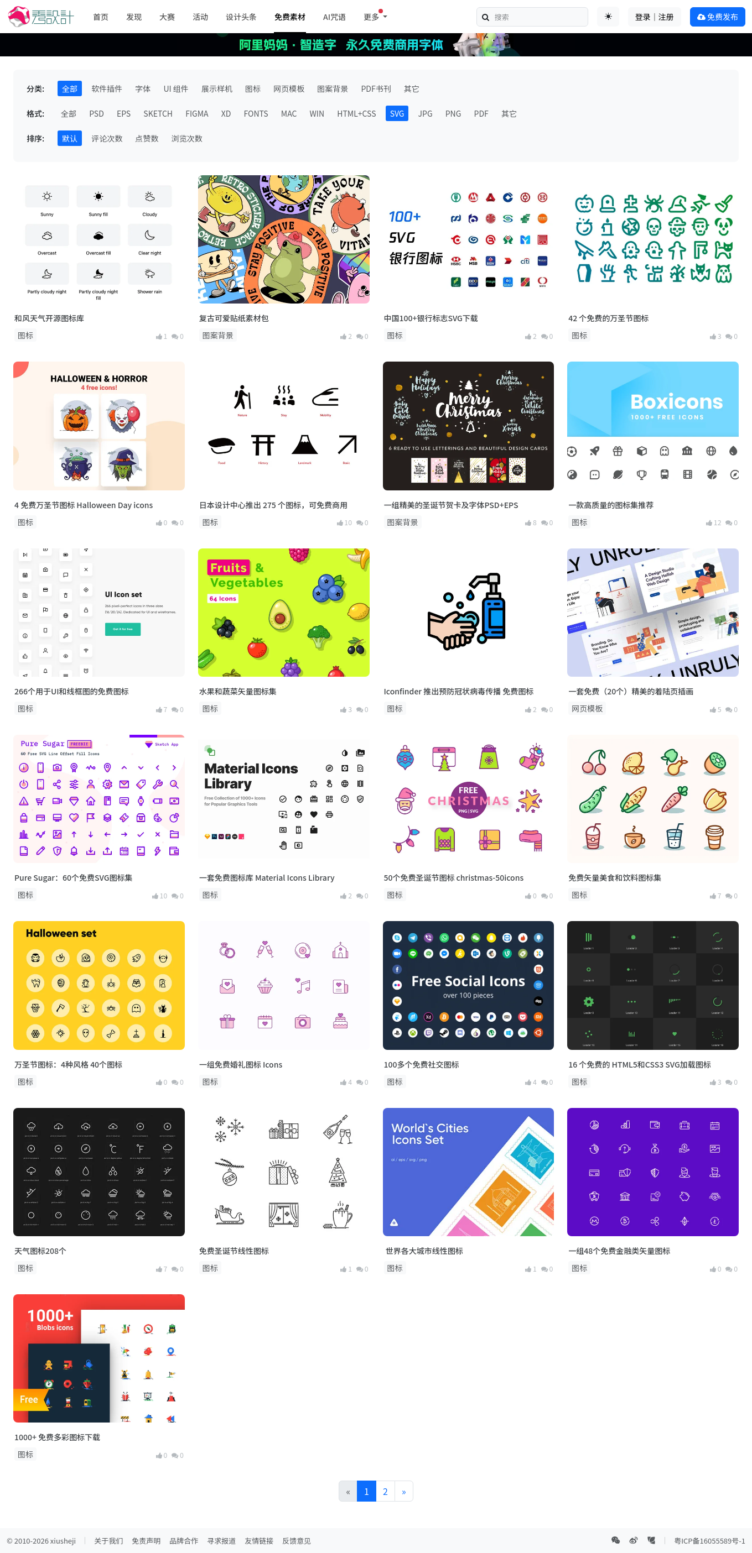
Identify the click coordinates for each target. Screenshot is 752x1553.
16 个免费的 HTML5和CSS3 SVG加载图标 (639, 1064)
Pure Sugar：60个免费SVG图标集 (73, 877)
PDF (481, 113)
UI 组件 (175, 88)
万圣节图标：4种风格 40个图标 (68, 1064)
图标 (253, 88)
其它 (411, 88)
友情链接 (259, 1540)
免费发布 (717, 16)
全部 (69, 88)
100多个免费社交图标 (421, 1064)
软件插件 (106, 88)
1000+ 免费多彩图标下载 (57, 1436)
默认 (69, 138)
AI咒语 (334, 16)
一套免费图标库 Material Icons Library (267, 877)
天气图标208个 (40, 1250)
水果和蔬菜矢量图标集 (238, 691)
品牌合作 (183, 1540)
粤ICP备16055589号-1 (709, 1540)
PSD (96, 113)
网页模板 (288, 88)
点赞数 (146, 138)
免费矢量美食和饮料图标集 (614, 877)
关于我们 (108, 1540)
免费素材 (289, 16)
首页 (100, 16)
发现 (134, 16)
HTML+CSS (356, 113)
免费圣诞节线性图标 (234, 1250)
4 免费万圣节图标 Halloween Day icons (83, 504)
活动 (200, 16)
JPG (425, 113)
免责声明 (146, 1540)
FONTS (256, 113)
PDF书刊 (376, 88)
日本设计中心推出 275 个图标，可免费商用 (273, 504)
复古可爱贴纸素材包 (234, 317)
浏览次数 (186, 138)
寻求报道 (221, 1540)
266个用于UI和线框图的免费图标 (71, 691)
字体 (143, 88)
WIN (317, 113)
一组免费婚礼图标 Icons (240, 1064)
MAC (289, 113)
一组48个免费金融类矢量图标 (619, 1250)
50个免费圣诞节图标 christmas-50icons (454, 877)
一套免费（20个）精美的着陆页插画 (630, 691)
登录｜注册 (654, 16)
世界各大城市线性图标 (423, 1250)
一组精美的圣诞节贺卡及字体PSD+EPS (451, 504)
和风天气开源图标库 (49, 317)
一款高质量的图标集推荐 (611, 504)
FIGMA (196, 113)
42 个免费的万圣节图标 (608, 317)
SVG (397, 113)
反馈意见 (296, 1540)
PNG (453, 113)
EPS (124, 113)
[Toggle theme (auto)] (608, 17)
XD (226, 113)
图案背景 (332, 88)
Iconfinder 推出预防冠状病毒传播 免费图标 (459, 691)
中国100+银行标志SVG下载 (431, 317)
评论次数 (106, 138)
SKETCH (158, 113)
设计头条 (241, 16)
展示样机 (216, 88)
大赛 (167, 16)
